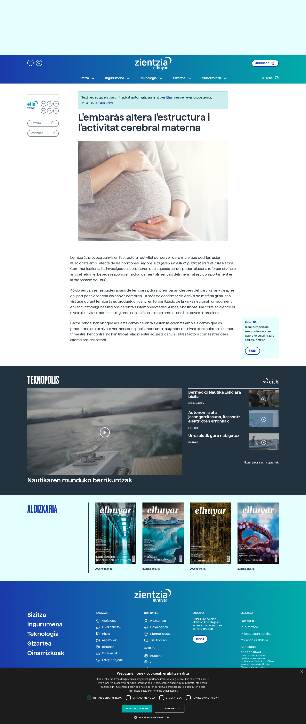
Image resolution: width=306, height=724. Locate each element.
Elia (169, 97)
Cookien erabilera (254, 640)
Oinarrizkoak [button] (214, 78)
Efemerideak (157, 634)
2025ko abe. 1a (151, 568)
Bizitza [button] (87, 78)
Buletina (270, 78)
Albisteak (106, 621)
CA (49, 110)
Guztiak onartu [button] (137, 708)
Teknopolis (43, 379)
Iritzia (103, 634)
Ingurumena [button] (117, 78)
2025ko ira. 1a (197, 568)
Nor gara (247, 621)
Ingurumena (45, 624)
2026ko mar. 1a (103, 568)
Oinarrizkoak (45, 652)
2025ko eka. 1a (246, 568)
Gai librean (155, 640)
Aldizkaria (265, 63)
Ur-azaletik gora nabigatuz (213, 435)
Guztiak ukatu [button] (170, 708)
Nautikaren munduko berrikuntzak (79, 480)
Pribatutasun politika (256, 634)
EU (43, 103)
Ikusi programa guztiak (261, 462)
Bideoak (105, 647)
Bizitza (36, 614)
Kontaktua (248, 647)
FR (56, 103)
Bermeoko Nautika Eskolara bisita (214, 394)
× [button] (301, 671)
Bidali (252, 351)
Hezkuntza (155, 621)
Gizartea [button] (182, 78)
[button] (30, 62)
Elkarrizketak (108, 627)
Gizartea (39, 643)
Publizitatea (249, 627)
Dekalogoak (156, 627)
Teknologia (43, 633)
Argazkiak (106, 640)
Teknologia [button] (151, 78)
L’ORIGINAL (105, 103)
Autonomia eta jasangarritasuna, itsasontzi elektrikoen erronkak (214, 416)
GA (56, 110)
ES (50, 103)
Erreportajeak (109, 660)
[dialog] (153, 696)
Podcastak (107, 653)
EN (43, 110)
